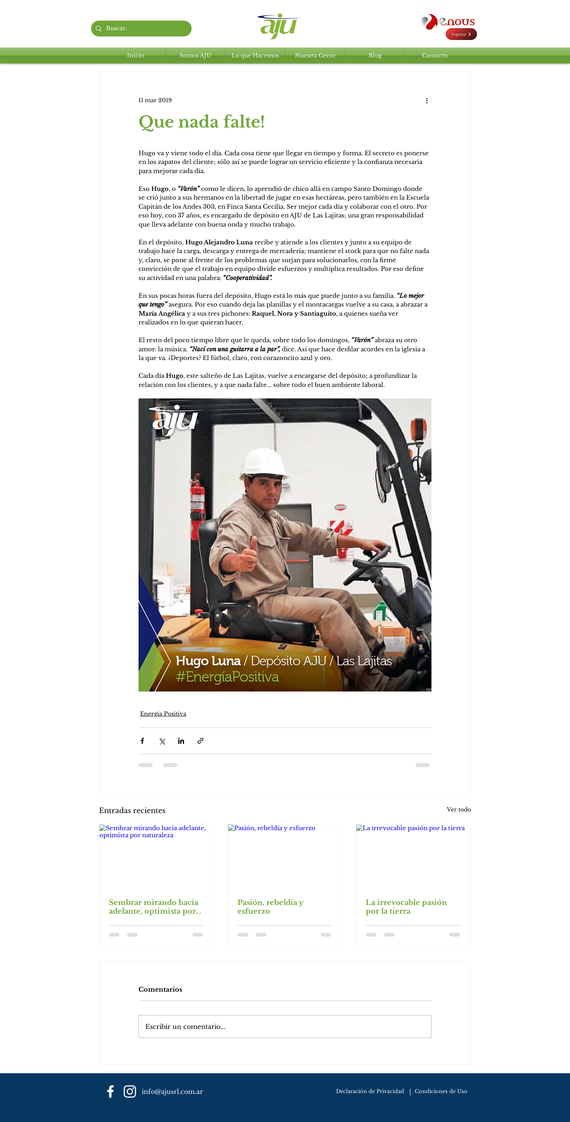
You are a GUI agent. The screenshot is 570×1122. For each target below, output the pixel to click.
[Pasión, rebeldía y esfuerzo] (285, 857)
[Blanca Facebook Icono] (110, 1091)
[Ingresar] (461, 34)
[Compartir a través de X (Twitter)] (161, 741)
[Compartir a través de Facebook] (142, 741)
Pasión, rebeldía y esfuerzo (270, 907)
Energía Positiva (163, 713)
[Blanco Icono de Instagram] (130, 1091)
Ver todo (459, 809)
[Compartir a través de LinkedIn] (181, 741)
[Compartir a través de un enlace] (200, 741)
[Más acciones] (426, 100)
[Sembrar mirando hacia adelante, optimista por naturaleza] (156, 857)
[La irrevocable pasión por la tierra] (413, 857)
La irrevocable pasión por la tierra (406, 907)
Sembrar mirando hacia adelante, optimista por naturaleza (153, 907)
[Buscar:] (140, 28)
